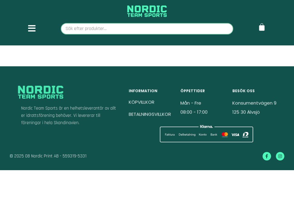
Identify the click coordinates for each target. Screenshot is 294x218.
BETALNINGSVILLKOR (150, 116)
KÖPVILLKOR (141, 104)
